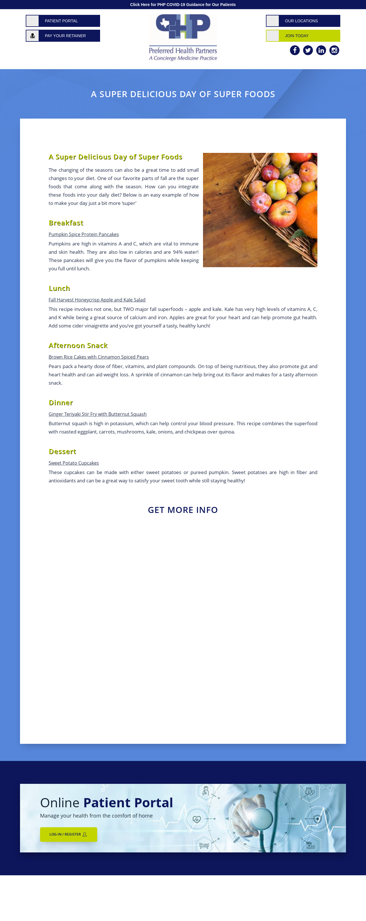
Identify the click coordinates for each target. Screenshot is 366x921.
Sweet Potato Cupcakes (74, 463)
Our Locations (301, 21)
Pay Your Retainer (65, 35)
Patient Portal (61, 21)
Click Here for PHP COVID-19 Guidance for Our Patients (183, 4)
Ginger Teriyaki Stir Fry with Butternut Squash (98, 414)
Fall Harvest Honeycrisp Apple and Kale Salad (97, 300)
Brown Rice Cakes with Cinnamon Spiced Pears (99, 357)
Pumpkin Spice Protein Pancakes (84, 234)
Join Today (297, 35)
